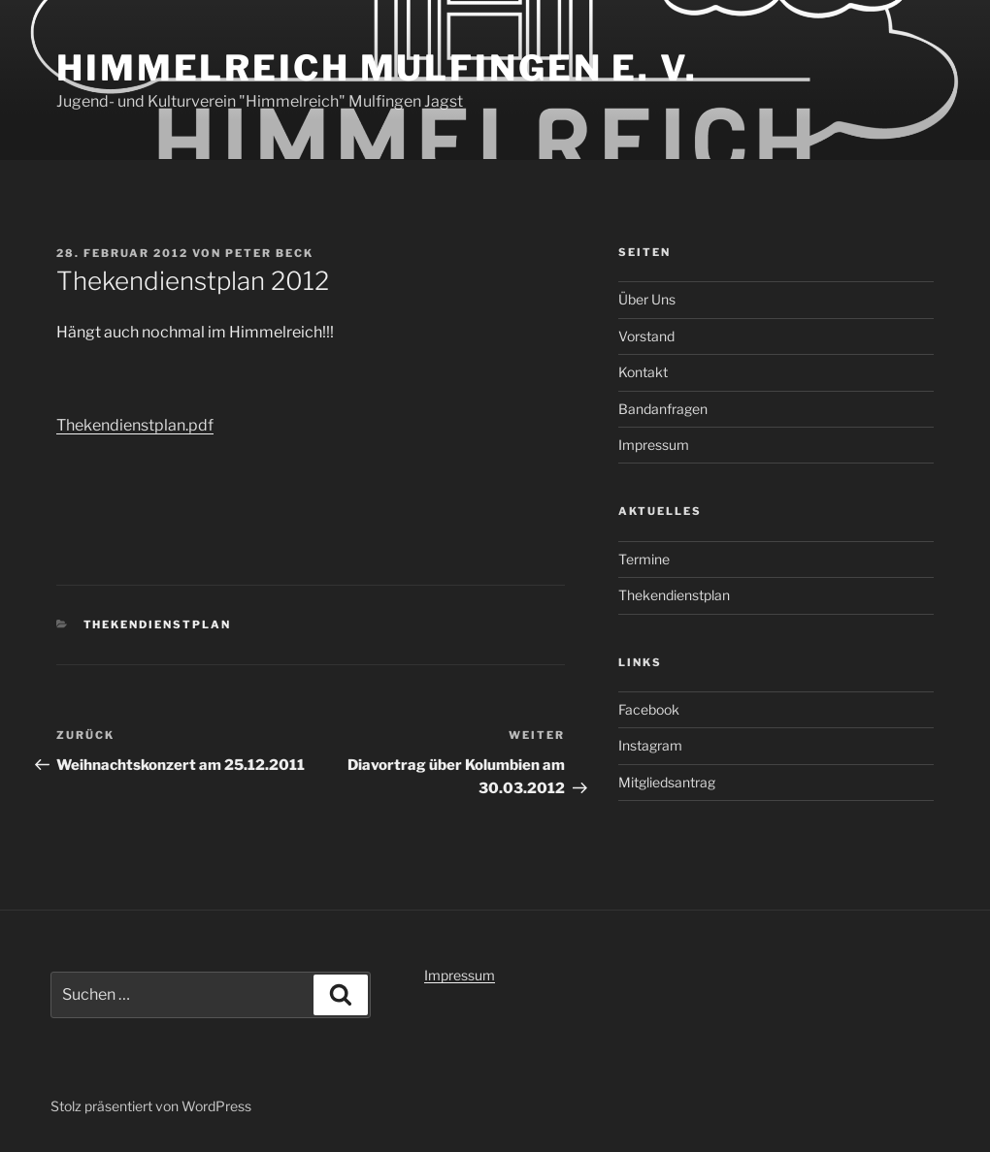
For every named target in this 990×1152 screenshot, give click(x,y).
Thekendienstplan (157, 624)
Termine (644, 559)
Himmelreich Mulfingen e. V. (377, 68)
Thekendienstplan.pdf (135, 425)
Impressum (653, 444)
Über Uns (647, 299)
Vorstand (646, 336)
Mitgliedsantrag (666, 782)
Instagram (650, 745)
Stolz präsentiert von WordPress (150, 1106)
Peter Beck (269, 253)
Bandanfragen (663, 408)
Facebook (648, 709)
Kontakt (643, 372)
